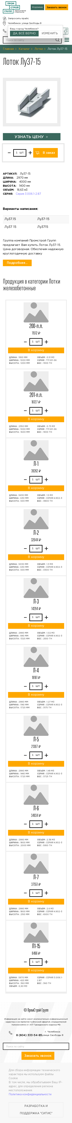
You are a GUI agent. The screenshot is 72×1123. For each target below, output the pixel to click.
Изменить (50, 33)
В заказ (49, 152)
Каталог (24, 49)
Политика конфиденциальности (30, 1094)
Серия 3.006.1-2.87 (28, 194)
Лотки (39, 49)
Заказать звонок (57, 8)
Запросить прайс (18, 18)
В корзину (36, 350)
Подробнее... (17, 263)
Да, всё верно (24, 33)
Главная (8, 49)
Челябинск (14, 23)
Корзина (37, 7)
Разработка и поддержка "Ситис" (36, 1110)
